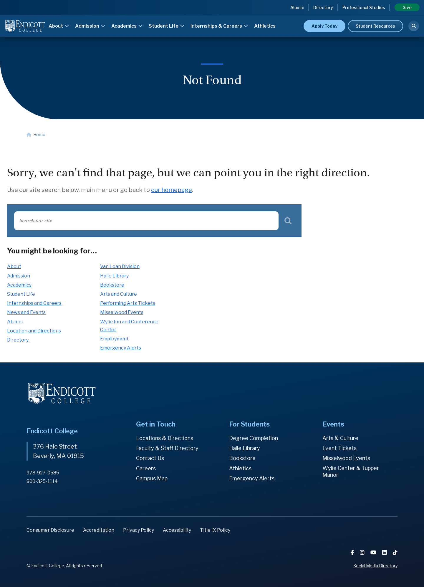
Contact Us (150, 458)
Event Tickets (339, 448)
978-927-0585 (42, 473)
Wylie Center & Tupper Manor (350, 471)
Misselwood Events (121, 312)
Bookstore (112, 285)
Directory (323, 7)
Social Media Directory (375, 565)
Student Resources (375, 26)
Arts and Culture (118, 294)
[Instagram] (363, 552)
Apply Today (324, 26)
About (59, 26)
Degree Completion (253, 438)
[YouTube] (373, 552)
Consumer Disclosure (50, 530)
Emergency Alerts (120, 348)
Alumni (297, 7)
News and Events (26, 312)
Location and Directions (34, 331)
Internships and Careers (34, 303)
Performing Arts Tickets (127, 303)
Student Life (167, 26)
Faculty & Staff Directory (167, 448)
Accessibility (177, 530)
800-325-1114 (42, 481)
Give (407, 7)
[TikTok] (395, 552)
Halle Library (114, 276)
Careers (146, 468)
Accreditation (98, 530)
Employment (114, 339)
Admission (90, 26)
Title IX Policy (215, 530)
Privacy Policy (138, 530)
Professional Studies (363, 7)
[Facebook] (353, 552)
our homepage (171, 189)
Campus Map (152, 478)
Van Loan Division (120, 266)
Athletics (265, 26)
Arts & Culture (340, 438)
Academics (127, 26)
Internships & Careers (219, 26)
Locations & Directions (164, 438)
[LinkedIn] (385, 552)
